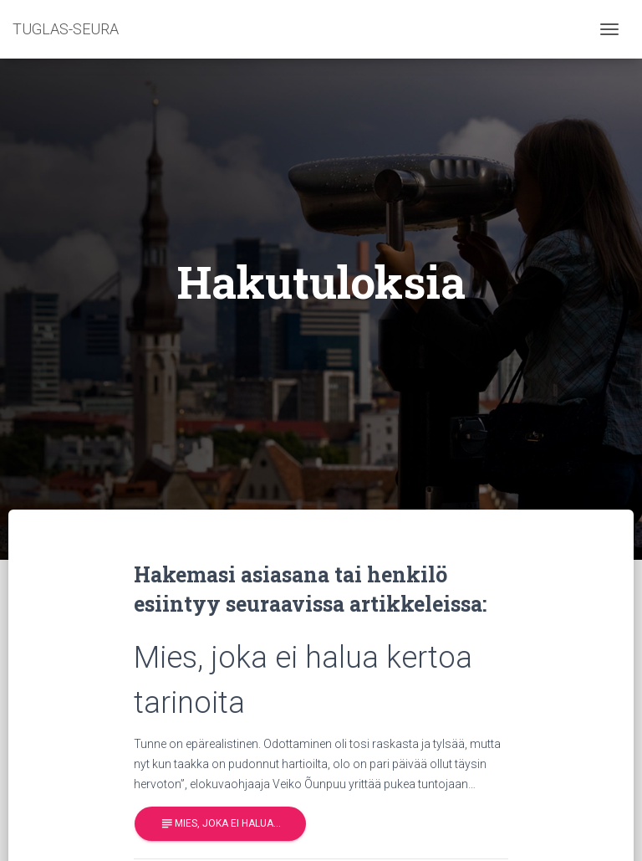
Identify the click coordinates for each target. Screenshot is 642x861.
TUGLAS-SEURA (66, 29)
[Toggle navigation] (609, 29)
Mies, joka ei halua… (220, 824)
